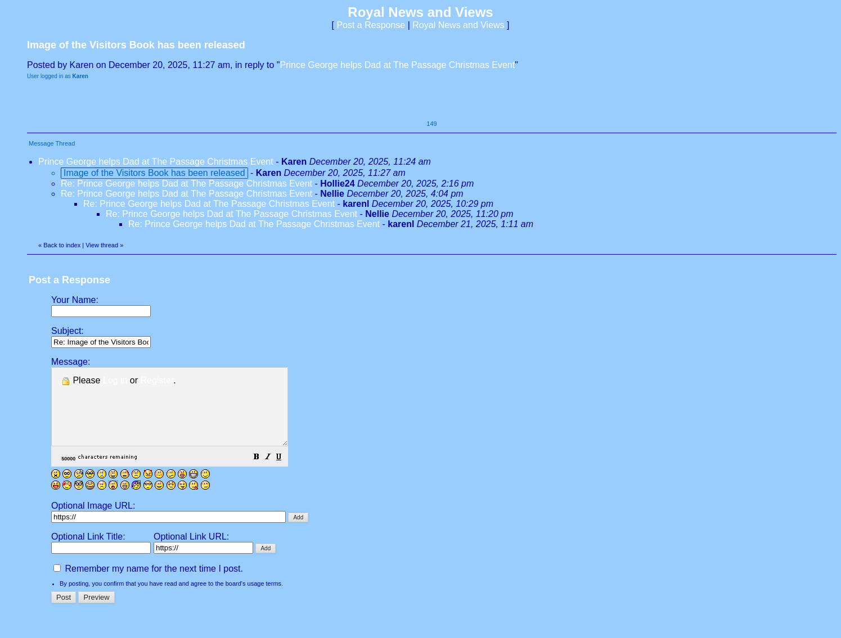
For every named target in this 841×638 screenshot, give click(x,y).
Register (157, 380)
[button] (284, 473)
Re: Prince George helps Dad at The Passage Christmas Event (186, 183)
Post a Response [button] (370, 25)
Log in (115, 380)
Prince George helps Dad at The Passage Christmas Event (397, 65)
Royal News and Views (458, 25)
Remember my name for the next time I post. (148, 584)
